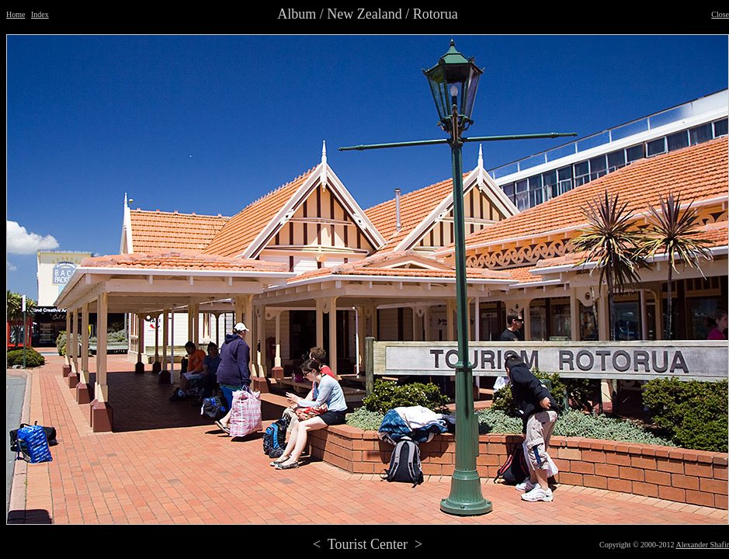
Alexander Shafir (702, 544)
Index (40, 14)
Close (720, 14)
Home (15, 14)
